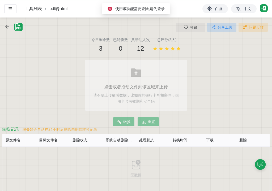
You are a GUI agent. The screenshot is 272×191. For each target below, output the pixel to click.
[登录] (264, 8)
